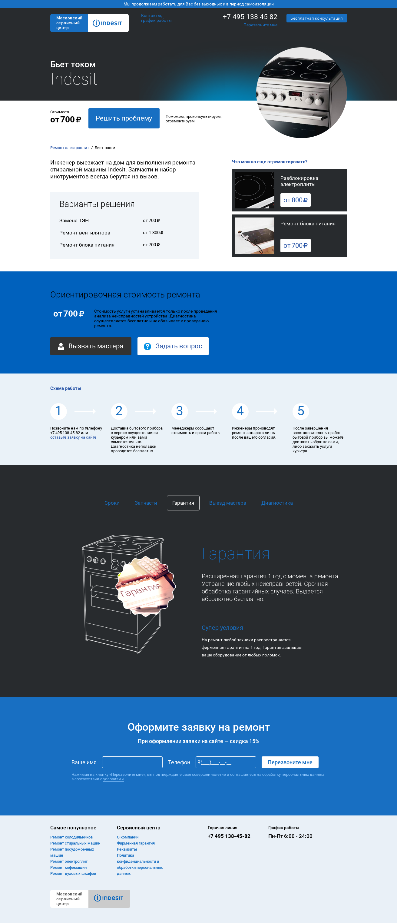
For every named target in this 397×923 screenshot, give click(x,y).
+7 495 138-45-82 (250, 17)
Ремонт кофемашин (68, 867)
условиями (113, 779)
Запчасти (146, 503)
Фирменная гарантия (136, 843)
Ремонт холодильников (71, 837)
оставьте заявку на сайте (73, 437)
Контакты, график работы (156, 18)
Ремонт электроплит (69, 147)
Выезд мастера (227, 503)
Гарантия (183, 503)
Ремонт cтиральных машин (75, 843)
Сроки (112, 503)
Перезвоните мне (260, 24)
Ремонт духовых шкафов (73, 873)
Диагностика (277, 503)
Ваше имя (84, 762)
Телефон (179, 762)
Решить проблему (124, 118)
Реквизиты (127, 849)
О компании (127, 837)
